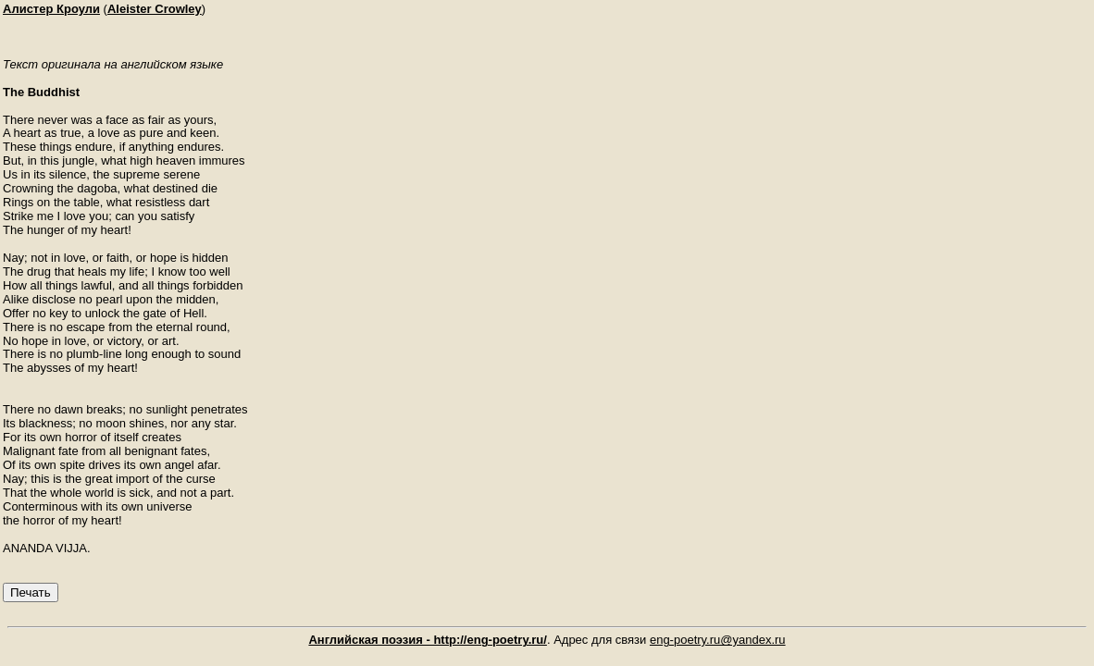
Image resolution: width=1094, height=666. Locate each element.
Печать (30, 592)
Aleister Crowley (154, 9)
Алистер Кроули (51, 9)
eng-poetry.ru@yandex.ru (718, 640)
